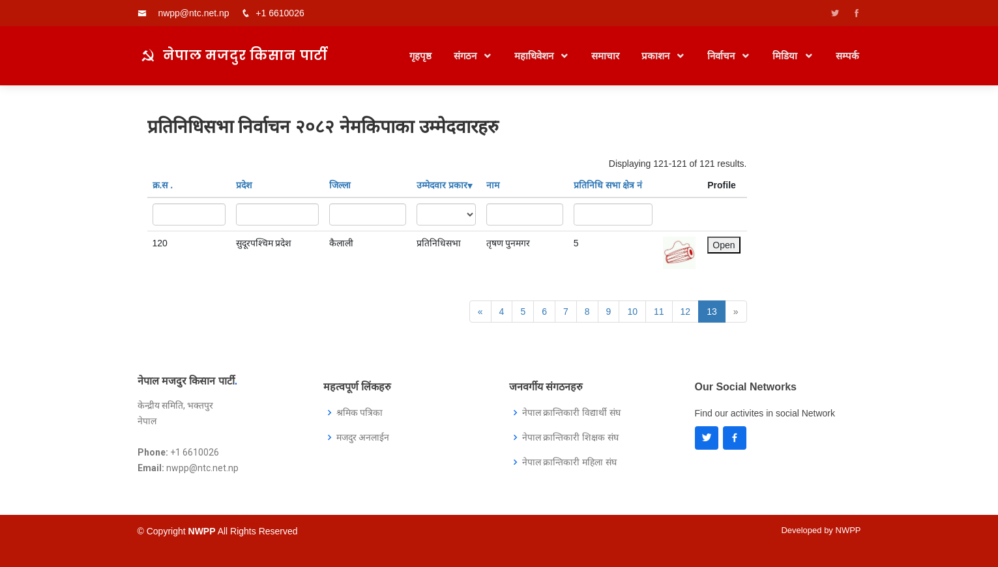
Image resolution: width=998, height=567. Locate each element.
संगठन (466, 55)
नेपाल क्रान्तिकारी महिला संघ (569, 462)
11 (659, 311)
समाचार (605, 55)
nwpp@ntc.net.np (193, 13)
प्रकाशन (656, 55)
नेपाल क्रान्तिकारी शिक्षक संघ (570, 437)
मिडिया (786, 55)
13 (712, 311)
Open (723, 245)
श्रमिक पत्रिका (359, 412)
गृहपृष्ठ (420, 55)
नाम (492, 185)
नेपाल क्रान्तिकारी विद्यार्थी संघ (571, 412)
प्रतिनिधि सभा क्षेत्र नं (608, 185)
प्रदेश (244, 185)
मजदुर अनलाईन (363, 437)
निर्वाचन (722, 55)
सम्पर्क (847, 55)
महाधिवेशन (535, 55)
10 (632, 311)
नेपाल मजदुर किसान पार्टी (245, 55)
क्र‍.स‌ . (163, 185)
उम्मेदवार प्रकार (445, 185)
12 (686, 311)
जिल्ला (340, 185)
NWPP (848, 530)
